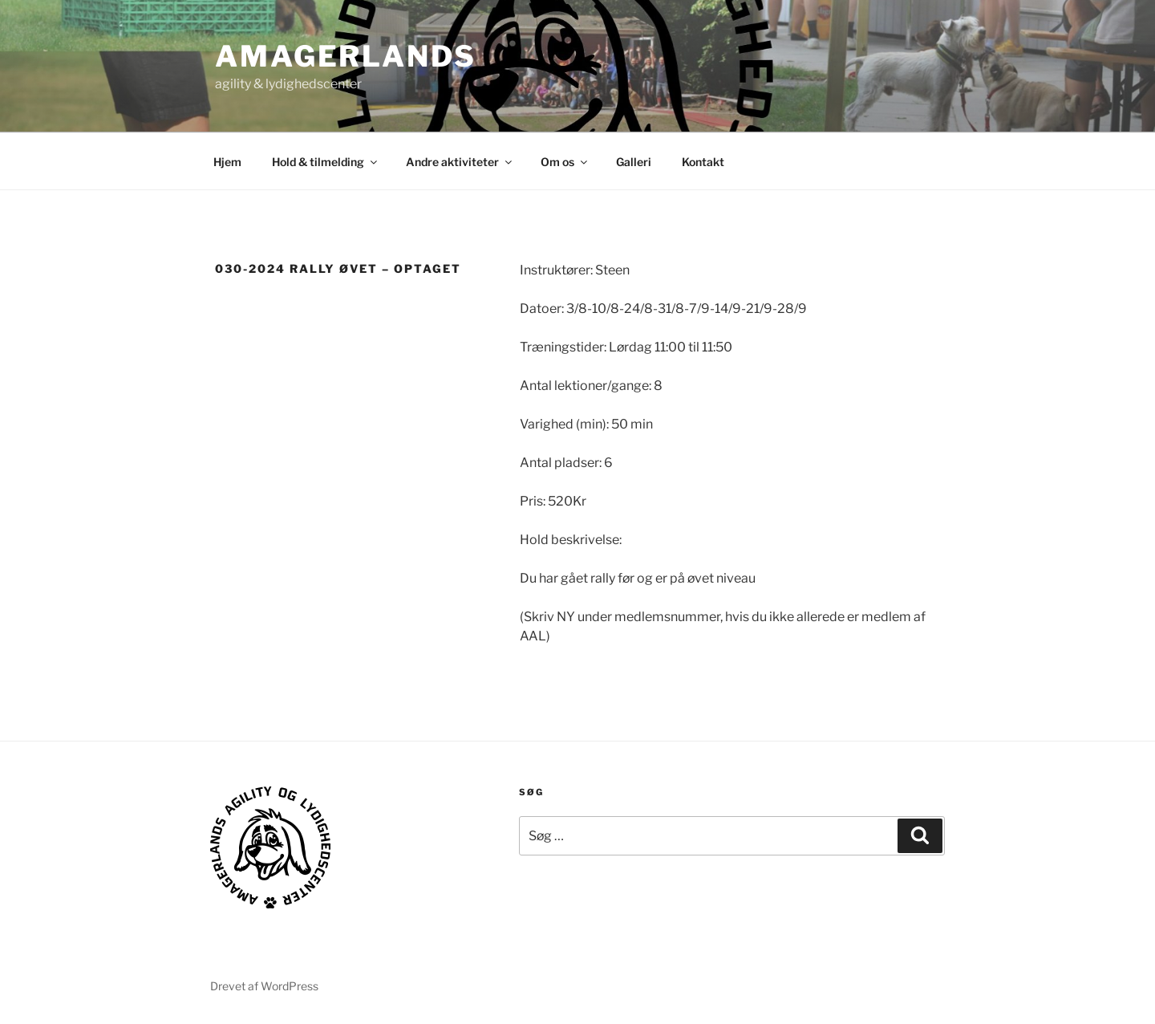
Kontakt (703, 162)
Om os (565, 162)
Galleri (633, 162)
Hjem (227, 162)
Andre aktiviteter (460, 162)
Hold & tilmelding (325, 162)
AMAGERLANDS (345, 56)
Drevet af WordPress (264, 986)
